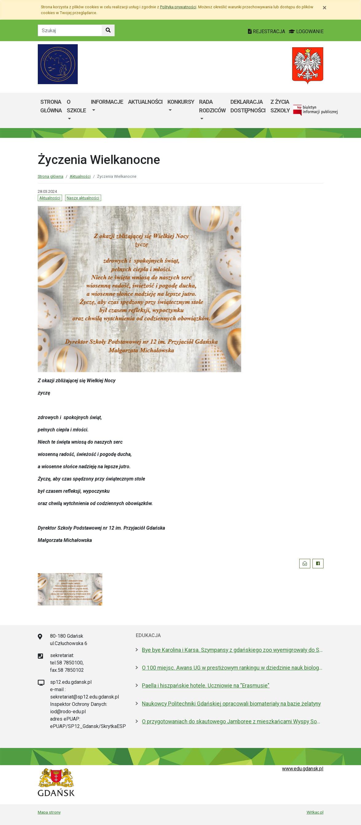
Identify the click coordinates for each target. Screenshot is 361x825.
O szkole (76, 106)
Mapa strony (49, 812)
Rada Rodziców (212, 106)
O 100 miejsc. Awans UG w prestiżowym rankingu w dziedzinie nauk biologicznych (232, 668)
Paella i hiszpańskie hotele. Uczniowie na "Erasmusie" (205, 686)
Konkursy (180, 102)
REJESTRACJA (267, 31)
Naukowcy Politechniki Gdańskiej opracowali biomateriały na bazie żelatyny (231, 704)
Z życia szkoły (280, 106)
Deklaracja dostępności (247, 106)
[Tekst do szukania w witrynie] (70, 30)
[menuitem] (76, 110)
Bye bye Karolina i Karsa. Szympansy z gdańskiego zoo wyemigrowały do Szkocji (232, 650)
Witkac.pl (315, 812)
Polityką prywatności (178, 7)
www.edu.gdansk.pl (302, 769)
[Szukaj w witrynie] (108, 30)
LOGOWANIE (306, 31)
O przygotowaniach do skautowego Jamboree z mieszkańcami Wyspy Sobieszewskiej (232, 721)
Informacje (107, 102)
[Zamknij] (325, 7)
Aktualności (145, 102)
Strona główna (51, 106)
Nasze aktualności (83, 198)
